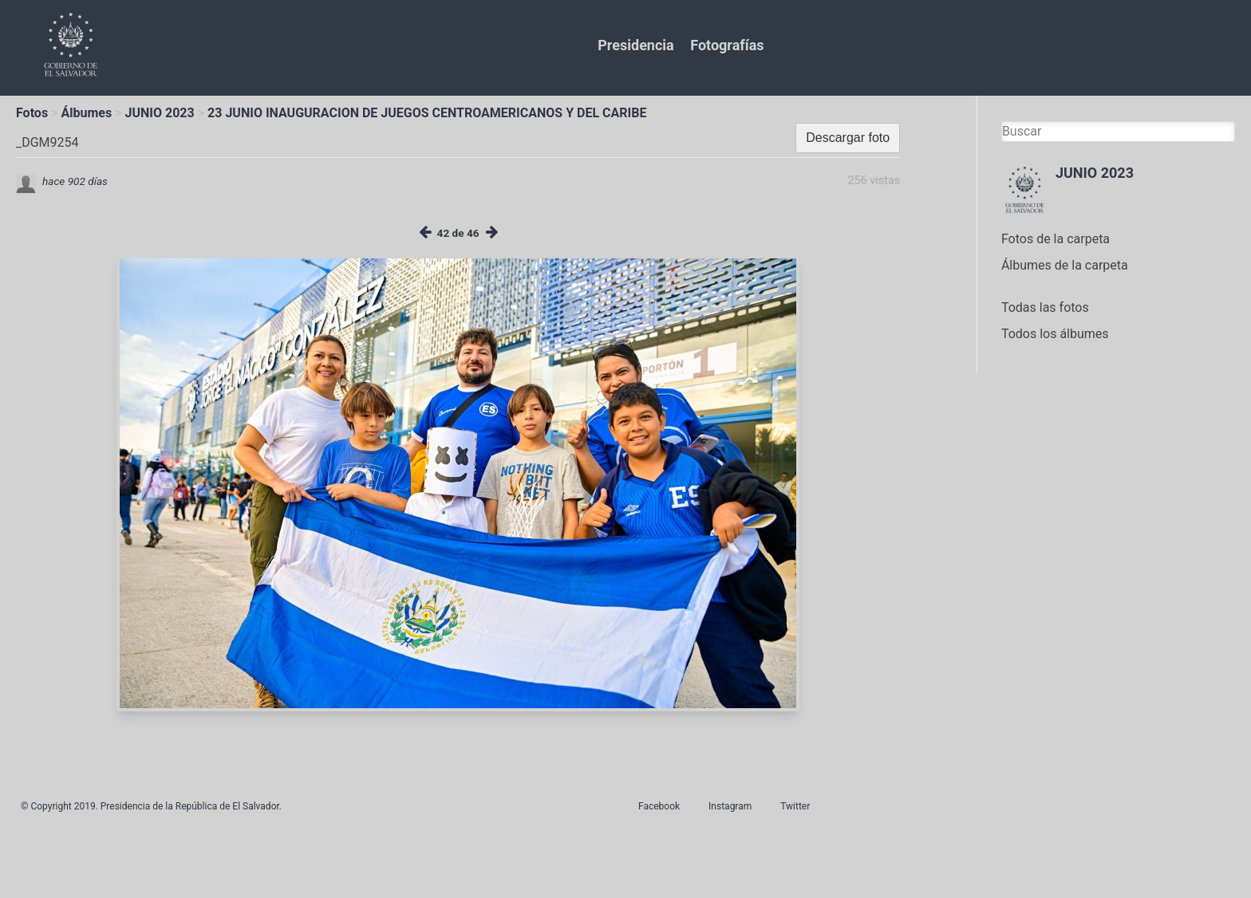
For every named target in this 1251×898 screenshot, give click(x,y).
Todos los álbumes (1055, 333)
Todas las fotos (1045, 307)
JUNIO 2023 (160, 112)
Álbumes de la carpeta (1064, 265)
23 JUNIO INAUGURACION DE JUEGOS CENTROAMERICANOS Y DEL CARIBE (426, 112)
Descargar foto (848, 137)
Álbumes (86, 112)
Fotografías (727, 45)
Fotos (32, 112)
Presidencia (635, 45)
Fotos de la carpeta (1055, 238)
